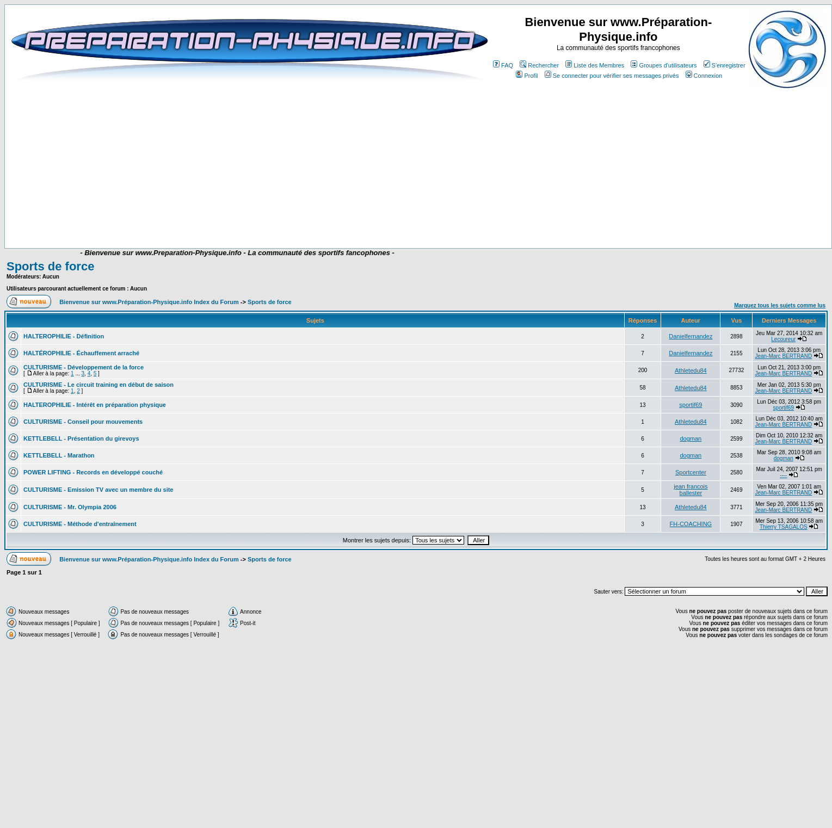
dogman (690, 438)
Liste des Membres (594, 65)
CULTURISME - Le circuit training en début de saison (98, 384)
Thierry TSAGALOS (784, 527)
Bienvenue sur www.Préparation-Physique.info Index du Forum (149, 302)
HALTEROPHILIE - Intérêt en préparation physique (94, 404)
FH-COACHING (691, 524)
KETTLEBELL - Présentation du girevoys (81, 438)
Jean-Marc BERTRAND (783, 356)
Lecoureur (783, 339)
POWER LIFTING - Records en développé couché (93, 472)
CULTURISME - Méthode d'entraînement (80, 524)
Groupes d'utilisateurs (664, 65)
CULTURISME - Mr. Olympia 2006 (69, 507)
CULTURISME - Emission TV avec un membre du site (98, 489)
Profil (527, 75)
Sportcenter (690, 472)
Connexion (704, 75)
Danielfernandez (690, 336)
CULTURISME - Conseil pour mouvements (83, 421)
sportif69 (690, 404)
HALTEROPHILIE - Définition (63, 336)
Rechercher (539, 65)
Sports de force (50, 266)
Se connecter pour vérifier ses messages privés (612, 75)
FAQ (503, 65)
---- (783, 475)
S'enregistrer (724, 65)
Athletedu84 (691, 370)
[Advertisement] (219, 164)
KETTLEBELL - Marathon (59, 455)
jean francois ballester (690, 489)
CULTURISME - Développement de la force (83, 367)
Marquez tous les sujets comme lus (779, 305)
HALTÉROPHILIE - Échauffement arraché (81, 353)
